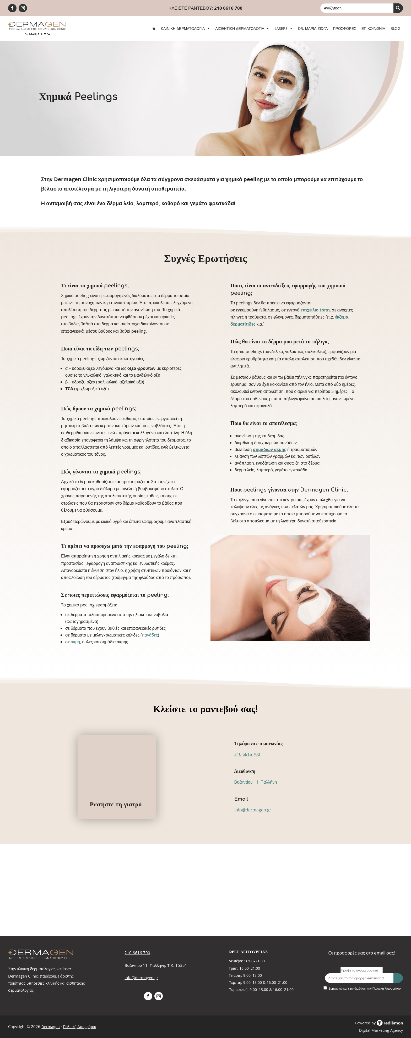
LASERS (284, 28)
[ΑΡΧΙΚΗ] (153, 28)
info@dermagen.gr (252, 810)
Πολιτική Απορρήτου (79, 1026)
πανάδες (150, 635)
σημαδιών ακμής (269, 449)
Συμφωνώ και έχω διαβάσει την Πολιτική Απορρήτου (364, 988)
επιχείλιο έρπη (314, 310)
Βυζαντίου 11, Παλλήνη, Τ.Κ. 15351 (156, 965)
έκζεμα (341, 317)
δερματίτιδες (243, 324)
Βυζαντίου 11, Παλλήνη (255, 782)
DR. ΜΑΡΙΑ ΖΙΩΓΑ (313, 28)
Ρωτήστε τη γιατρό (116, 804)
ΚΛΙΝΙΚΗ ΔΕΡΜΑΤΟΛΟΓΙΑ (185, 28)
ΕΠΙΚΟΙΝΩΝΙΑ (373, 28)
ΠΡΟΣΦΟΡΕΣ (344, 28)
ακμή (75, 642)
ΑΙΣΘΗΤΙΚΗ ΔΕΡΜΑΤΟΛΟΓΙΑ (242, 28)
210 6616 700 (228, 8)
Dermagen (50, 1026)
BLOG (395, 28)
